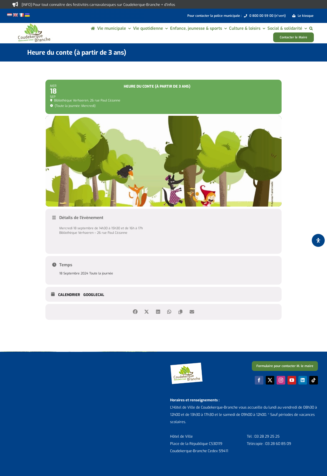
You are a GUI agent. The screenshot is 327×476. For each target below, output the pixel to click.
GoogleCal (93, 295)
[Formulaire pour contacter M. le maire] (285, 366)
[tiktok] (313, 380)
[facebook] (259, 380)
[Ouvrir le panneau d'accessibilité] (318, 240)
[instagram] (281, 380)
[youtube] (291, 380)
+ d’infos (168, 4)
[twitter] (270, 380)
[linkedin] (302, 380)
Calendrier (69, 295)
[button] (311, 28)
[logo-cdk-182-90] (33, 24)
